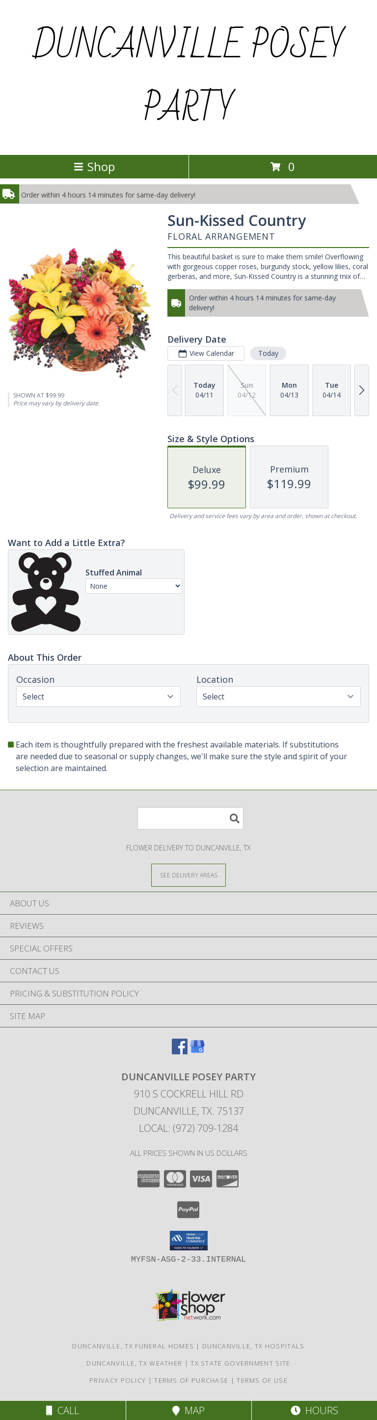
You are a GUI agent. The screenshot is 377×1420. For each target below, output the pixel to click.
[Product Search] (190, 818)
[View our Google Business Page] (197, 1051)
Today (268, 353)
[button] (189, 1240)
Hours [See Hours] (314, 1410)
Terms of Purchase (191, 1380)
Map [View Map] (188, 1410)
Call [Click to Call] (62, 1410)
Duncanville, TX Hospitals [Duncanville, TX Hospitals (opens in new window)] (253, 1346)
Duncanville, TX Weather (134, 1363)
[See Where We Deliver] (188, 874)
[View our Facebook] (180, 1051)
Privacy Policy (117, 1380)
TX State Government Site (240, 1363)
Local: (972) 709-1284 (188, 1128)
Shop (94, 166)
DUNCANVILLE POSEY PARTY (189, 77)
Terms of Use (262, 1380)
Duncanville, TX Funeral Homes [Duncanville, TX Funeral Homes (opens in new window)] (133, 1346)
